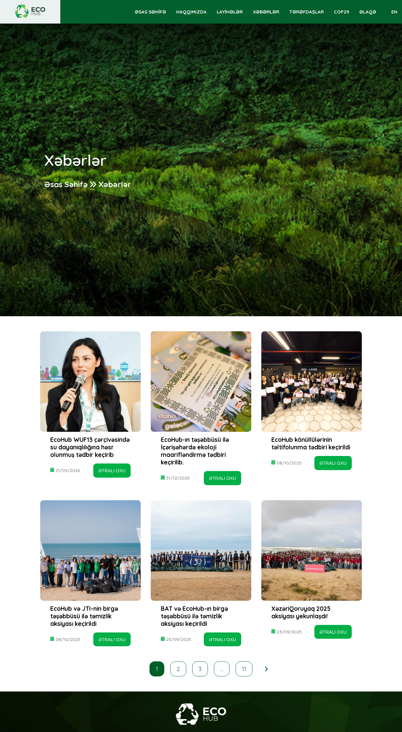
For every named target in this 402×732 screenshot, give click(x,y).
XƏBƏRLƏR (266, 12)
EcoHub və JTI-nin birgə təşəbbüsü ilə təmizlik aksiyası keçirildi (84, 616)
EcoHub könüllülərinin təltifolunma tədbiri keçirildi (310, 443)
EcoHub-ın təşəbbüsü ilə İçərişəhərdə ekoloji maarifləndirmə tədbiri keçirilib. (195, 451)
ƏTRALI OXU (112, 470)
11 (244, 669)
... (221, 669)
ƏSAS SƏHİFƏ (150, 12)
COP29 (341, 12)
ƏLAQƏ (367, 12)
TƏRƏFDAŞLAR (306, 12)
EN (394, 12)
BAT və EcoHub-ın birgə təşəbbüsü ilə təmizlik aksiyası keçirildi (194, 616)
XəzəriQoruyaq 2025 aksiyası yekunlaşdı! (300, 612)
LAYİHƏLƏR (230, 12)
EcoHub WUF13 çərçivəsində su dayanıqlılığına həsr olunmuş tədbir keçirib (90, 447)
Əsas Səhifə (66, 184)
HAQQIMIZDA (191, 12)
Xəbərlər (115, 184)
